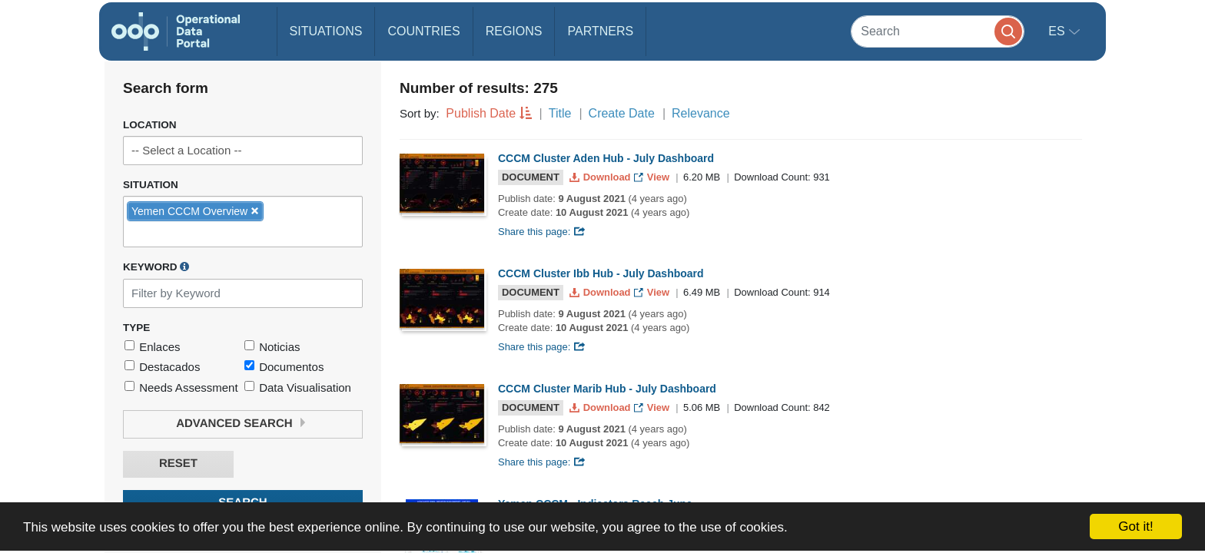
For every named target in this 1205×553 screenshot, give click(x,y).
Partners (600, 31)
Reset (178, 463)
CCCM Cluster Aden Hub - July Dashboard (606, 158)
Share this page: (542, 231)
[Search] (937, 31)
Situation (150, 184)
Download (601, 177)
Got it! (1135, 526)
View (653, 177)
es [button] (1058, 31)
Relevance (701, 113)
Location (150, 125)
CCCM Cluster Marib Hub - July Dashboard (607, 388)
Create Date (622, 113)
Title (560, 113)
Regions (514, 31)
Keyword (156, 266)
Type (136, 327)
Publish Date (481, 113)
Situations (326, 31)
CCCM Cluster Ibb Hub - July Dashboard (601, 273)
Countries (423, 31)
